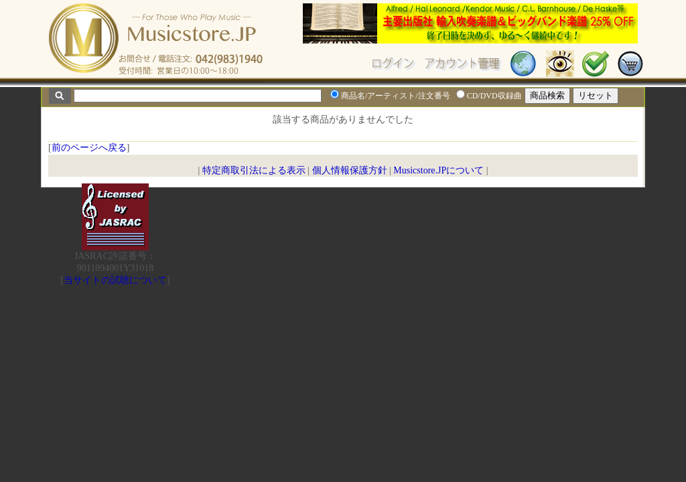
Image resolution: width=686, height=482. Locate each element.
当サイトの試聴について (115, 280)
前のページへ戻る (89, 148)
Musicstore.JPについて (438, 170)
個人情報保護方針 (349, 170)
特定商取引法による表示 (253, 170)
